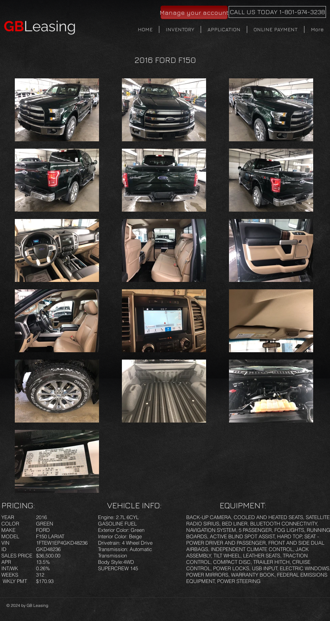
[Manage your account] (194, 12)
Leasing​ (40, 26)
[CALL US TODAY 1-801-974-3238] (277, 12)
